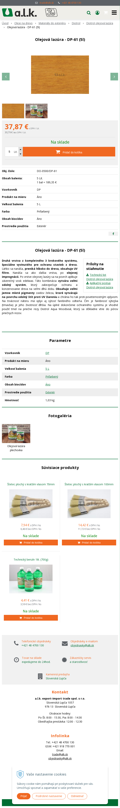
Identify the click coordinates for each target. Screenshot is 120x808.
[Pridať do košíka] (69, 151)
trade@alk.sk (47, 2)
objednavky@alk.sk (82, 645)
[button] (88, 12)
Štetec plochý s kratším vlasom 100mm (89, 484)
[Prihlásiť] (97, 12)
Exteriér (50, 392)
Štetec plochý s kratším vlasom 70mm (31, 484)
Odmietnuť (77, 796)
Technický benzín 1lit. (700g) (31, 559)
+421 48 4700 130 (71, 2)
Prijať (24, 796)
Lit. (15, 152)
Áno (47, 384)
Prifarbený (51, 376)
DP (47, 353)
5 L (47, 369)
